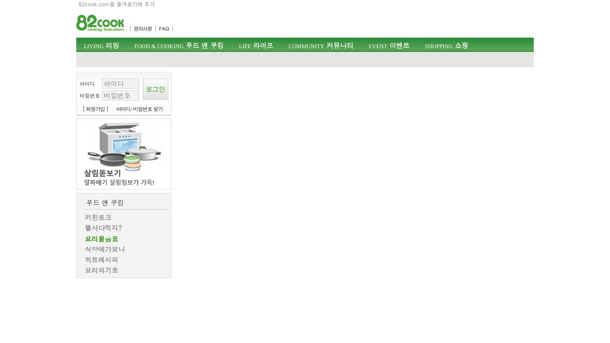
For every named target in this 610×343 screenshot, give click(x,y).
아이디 (87, 83)
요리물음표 (101, 238)
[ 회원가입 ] (95, 108)
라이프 (256, 45)
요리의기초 (101, 270)
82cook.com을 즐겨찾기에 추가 (117, 4)
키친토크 (98, 217)
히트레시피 (101, 259)
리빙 (101, 45)
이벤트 (388, 45)
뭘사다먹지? (103, 227)
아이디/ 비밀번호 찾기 (139, 108)
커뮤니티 (320, 45)
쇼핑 (446, 45)
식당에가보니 (105, 249)
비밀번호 (90, 95)
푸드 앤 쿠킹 (179, 45)
